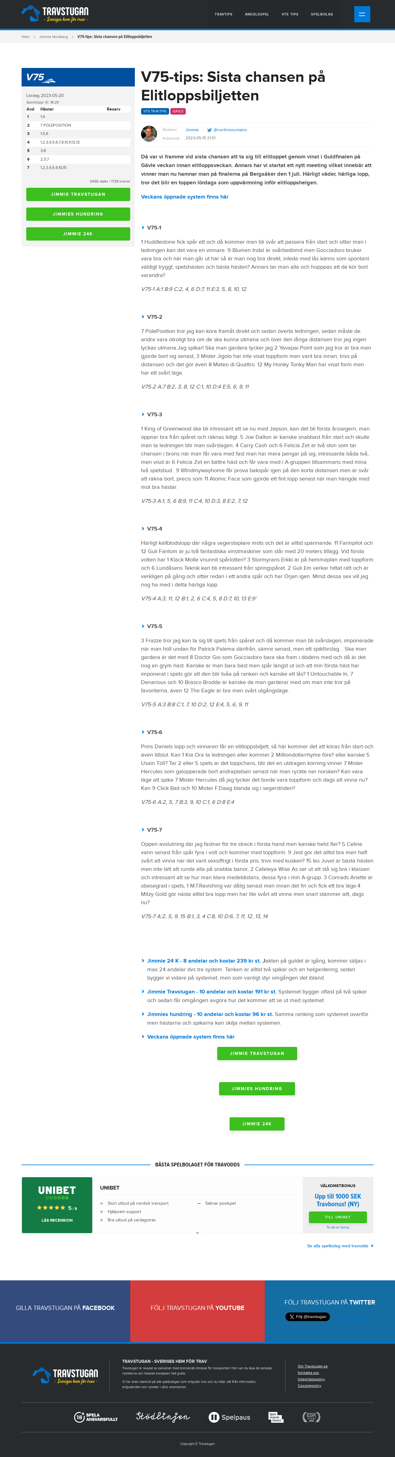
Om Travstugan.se (313, 1366)
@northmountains (230, 130)
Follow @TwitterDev (355, 1319)
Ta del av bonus (337, 1227)
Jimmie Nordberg (53, 37)
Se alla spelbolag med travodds (337, 1246)
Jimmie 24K (78, 234)
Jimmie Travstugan (78, 194)
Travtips (224, 14)
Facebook (98, 1308)
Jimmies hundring (78, 214)
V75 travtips (155, 111)
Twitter (362, 1302)
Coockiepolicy (309, 1386)
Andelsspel (257, 14)
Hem (26, 37)
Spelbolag (322, 14)
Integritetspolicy (311, 1379)
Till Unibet (338, 1217)
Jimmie (192, 130)
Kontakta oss (308, 1373)
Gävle (178, 111)
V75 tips (290, 14)
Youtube (229, 1308)
